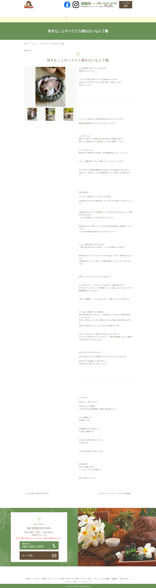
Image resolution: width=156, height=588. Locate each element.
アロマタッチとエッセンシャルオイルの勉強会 (115, 490)
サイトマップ (86, 579)
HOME (27, 12)
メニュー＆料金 (62, 12)
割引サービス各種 (77, 12)
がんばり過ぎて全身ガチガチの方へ (37, 490)
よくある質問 (113, 12)
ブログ (103, 12)
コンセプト (36, 12)
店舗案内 (123, 12)
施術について (48, 12)
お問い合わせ (30, 16)
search (39, 16)
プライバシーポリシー (72, 579)
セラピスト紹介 (92, 12)
